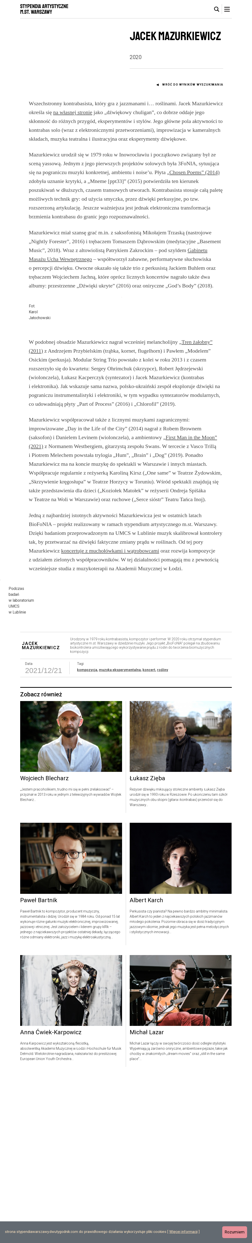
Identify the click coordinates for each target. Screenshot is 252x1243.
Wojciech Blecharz (44, 945)
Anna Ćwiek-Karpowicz (50, 1199)
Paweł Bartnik (38, 1066)
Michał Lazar (147, 1199)
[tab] (217, 9)
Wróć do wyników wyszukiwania (192, 84)
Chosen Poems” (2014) (194, 172)
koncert (148, 836)
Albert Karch (146, 1066)
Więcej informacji (183, 1231)
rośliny (162, 836)
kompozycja (87, 836)
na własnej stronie (72, 112)
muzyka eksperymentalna (120, 836)
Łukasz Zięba (147, 945)
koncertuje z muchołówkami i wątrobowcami (110, 647)
